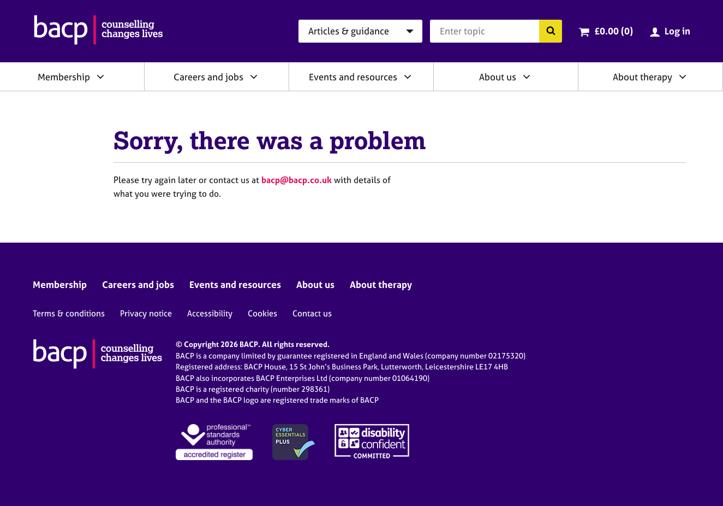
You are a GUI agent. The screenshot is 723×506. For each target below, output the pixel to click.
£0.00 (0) (613, 31)
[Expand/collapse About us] (527, 76)
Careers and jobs (208, 77)
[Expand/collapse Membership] (100, 76)
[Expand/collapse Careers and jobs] (254, 76)
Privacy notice (146, 313)
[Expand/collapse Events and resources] (408, 76)
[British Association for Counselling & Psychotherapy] (98, 31)
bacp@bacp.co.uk (296, 179)
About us (497, 77)
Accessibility (209, 313)
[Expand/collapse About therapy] (683, 76)
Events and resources (353, 77)
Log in (677, 31)
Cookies (262, 313)
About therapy (642, 77)
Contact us (312, 313)
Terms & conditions (69, 313)
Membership (64, 77)
